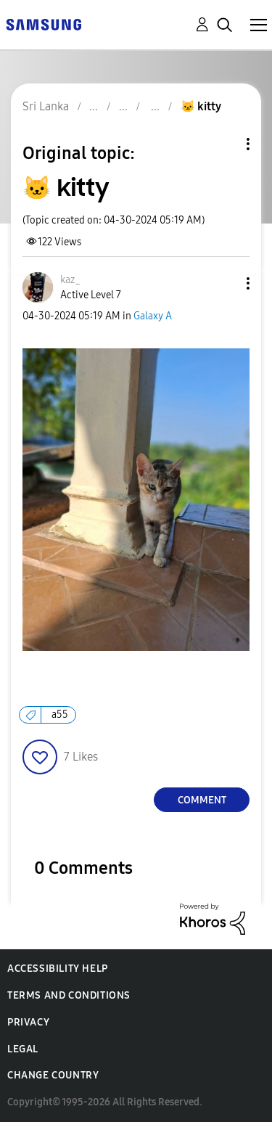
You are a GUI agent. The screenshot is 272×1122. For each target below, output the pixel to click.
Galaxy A (152, 316)
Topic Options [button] (223, 144)
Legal (22, 1049)
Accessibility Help (57, 968)
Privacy (28, 1022)
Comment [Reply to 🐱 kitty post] (202, 800)
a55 (59, 714)
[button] (224, 283)
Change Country (53, 1075)
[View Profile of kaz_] (70, 280)
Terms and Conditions (69, 995)
